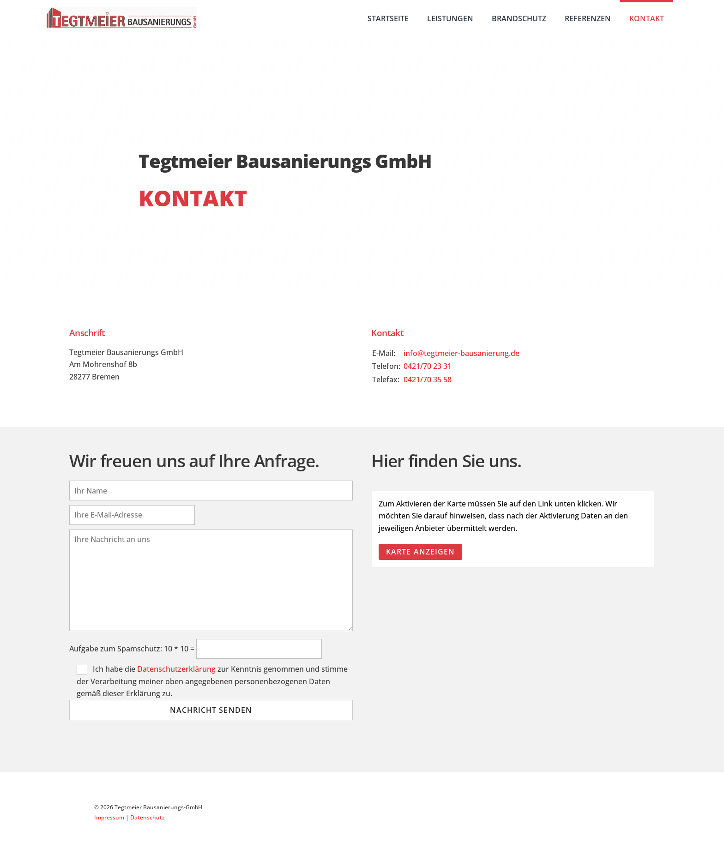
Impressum (109, 817)
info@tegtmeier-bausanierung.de (461, 353)
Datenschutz (147, 817)
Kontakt (646, 18)
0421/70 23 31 (428, 366)
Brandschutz (519, 18)
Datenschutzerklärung (176, 669)
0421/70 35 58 (428, 379)
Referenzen (588, 18)
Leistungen (450, 18)
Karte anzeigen (420, 552)
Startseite (388, 18)
